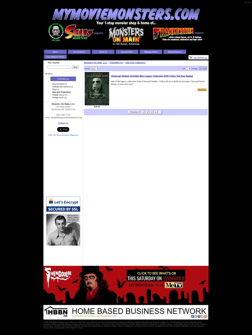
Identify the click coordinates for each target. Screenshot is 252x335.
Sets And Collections (135, 62)
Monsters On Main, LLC (95, 62)
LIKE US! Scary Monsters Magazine (63, 135)
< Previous (133, 112)
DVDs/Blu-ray (116, 62)
